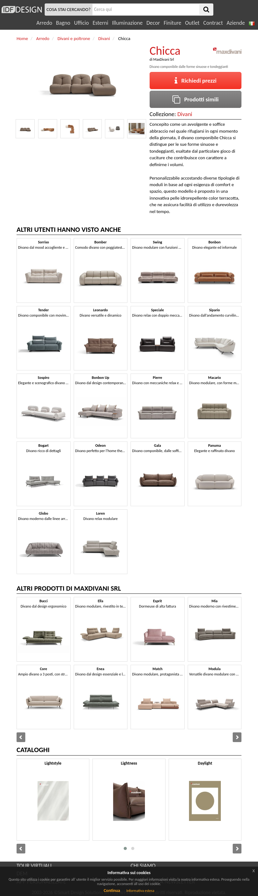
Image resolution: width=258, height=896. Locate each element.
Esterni (100, 22)
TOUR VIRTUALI (34, 865)
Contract (213, 22)
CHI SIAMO (143, 865)
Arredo (44, 22)
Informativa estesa (140, 890)
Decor (153, 22)
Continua (112, 890)
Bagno (63, 22)
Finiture (172, 22)
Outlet (192, 22)
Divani (184, 114)
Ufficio (81, 22)
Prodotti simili (195, 99)
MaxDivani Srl (163, 59)
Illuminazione (127, 22)
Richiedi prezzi (196, 80)
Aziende (235, 22)
